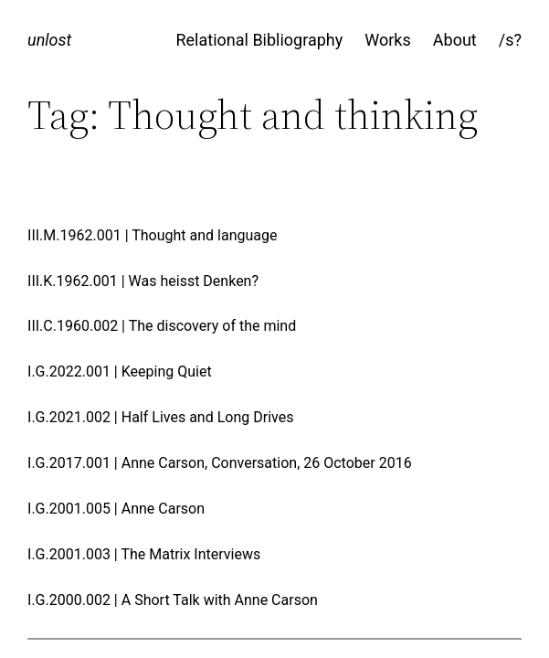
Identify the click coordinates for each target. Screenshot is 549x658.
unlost (49, 39)
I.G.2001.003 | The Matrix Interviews (143, 555)
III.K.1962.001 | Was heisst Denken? (143, 281)
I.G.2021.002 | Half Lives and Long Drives (160, 417)
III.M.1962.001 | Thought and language (152, 236)
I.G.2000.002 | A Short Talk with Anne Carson (172, 600)
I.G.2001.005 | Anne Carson (116, 509)
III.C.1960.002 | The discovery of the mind (161, 326)
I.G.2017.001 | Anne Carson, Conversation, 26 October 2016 (219, 463)
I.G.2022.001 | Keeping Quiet (119, 372)
